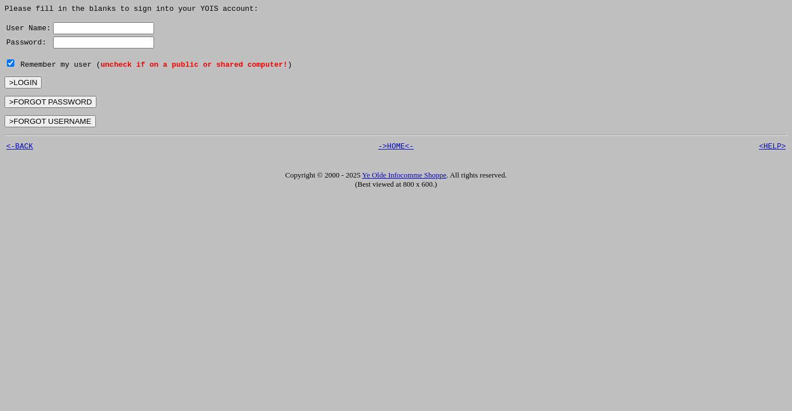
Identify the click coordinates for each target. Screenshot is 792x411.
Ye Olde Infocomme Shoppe (404, 178)
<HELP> (772, 149)
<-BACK (19, 149)
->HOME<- (396, 149)
